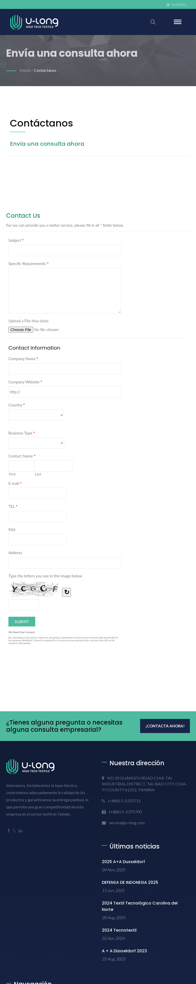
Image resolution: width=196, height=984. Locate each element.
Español (179, 5)
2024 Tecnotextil (119, 930)
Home (24, 70)
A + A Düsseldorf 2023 (124, 951)
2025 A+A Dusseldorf (123, 862)
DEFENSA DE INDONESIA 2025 (130, 882)
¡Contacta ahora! (165, 726)
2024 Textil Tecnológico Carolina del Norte (140, 906)
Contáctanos (45, 70)
